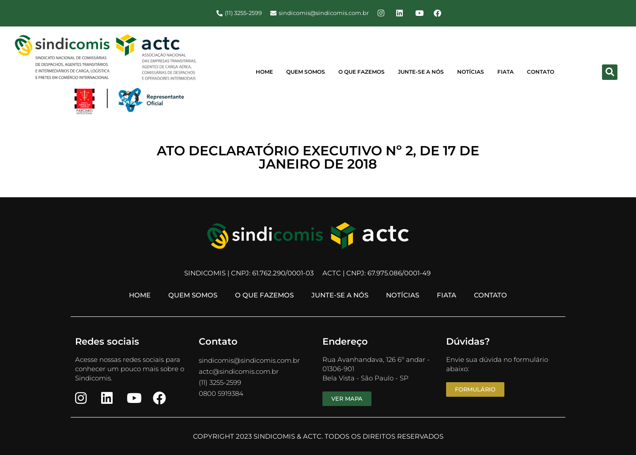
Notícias (470, 71)
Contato (540, 71)
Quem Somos (305, 71)
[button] (609, 72)
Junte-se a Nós (421, 71)
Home (264, 71)
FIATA (505, 71)
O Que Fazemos (361, 71)
